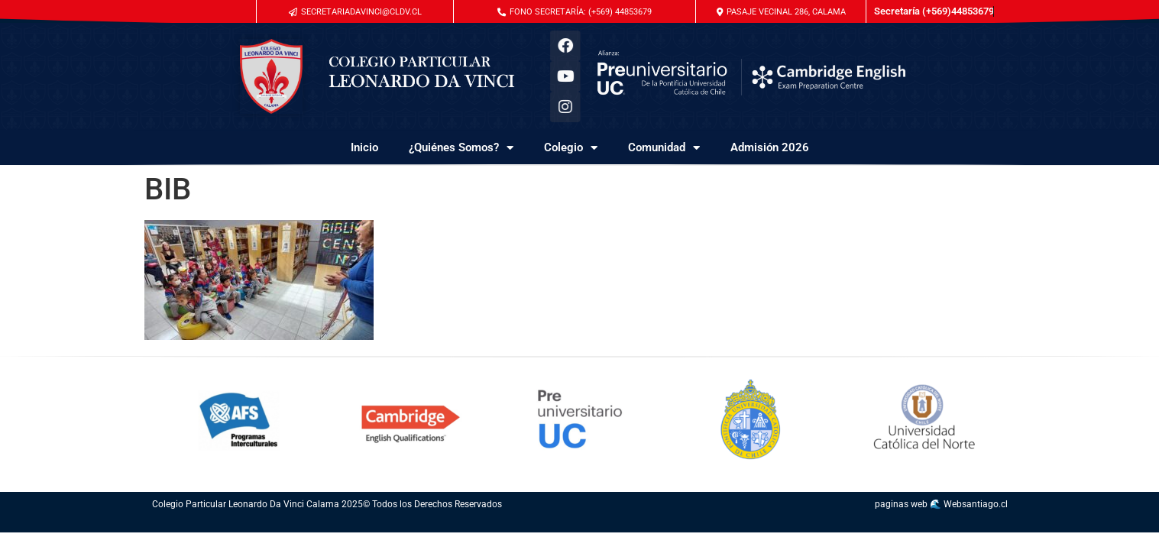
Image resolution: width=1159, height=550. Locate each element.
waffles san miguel (488, 524)
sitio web (815, 524)
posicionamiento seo (172, 524)
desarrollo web (857, 524)
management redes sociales (786, 524)
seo (185, 524)
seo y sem (195, 524)
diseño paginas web (866, 524)
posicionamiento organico (242, 524)
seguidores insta (434, 524)
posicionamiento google (203, 524)
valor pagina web (997, 524)
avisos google (549, 524)
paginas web (980, 524)
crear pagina (911, 524)
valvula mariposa (422, 524)
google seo (189, 524)
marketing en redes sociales (624, 524)
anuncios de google (541, 524)
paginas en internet (988, 524)
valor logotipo (963, 524)
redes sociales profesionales (771, 524)
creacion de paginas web (878, 524)
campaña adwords (531, 524)
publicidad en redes (654, 524)
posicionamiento (163, 524)
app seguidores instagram (477, 524)
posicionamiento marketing (215, 524)
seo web (275, 524)
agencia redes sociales (612, 524)
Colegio (570, 147)
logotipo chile (662, 524)
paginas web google (848, 524)
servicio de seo (155, 524)
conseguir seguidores (444, 524)
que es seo (181, 524)
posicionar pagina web (283, 524)
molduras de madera (308, 524)
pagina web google (580, 524)
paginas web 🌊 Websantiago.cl (941, 504)
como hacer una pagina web (824, 524)
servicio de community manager (671, 524)
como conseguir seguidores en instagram (460, 524)
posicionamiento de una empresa (257, 524)
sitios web (968, 524)
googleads (597, 524)
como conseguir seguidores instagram (502, 524)
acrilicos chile (603, 524)
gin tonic (428, 524)
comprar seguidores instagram (396, 524)
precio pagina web (918, 524)
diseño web (796, 524)
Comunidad (664, 147)
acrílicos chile (634, 524)
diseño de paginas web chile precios (946, 524)
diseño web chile (889, 524)
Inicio (364, 147)
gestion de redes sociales (730, 524)
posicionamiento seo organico (370, 524)
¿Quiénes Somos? (461, 147)
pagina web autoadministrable (900, 524)
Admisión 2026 (769, 147)
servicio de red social (705, 524)
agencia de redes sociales (717, 524)
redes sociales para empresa (685, 524)
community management (643, 524)
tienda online (416, 524)
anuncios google (521, 524)
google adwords (589, 524)
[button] (781, 12)
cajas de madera (299, 524)
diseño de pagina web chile (930, 524)
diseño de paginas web (837, 524)
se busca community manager (744, 524)
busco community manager (757, 524)
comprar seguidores (408, 524)
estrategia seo (269, 524)
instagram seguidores (383, 524)
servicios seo (292, 524)
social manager (697, 524)
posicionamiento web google (229, 524)
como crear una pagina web (806, 524)
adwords (514, 524)
